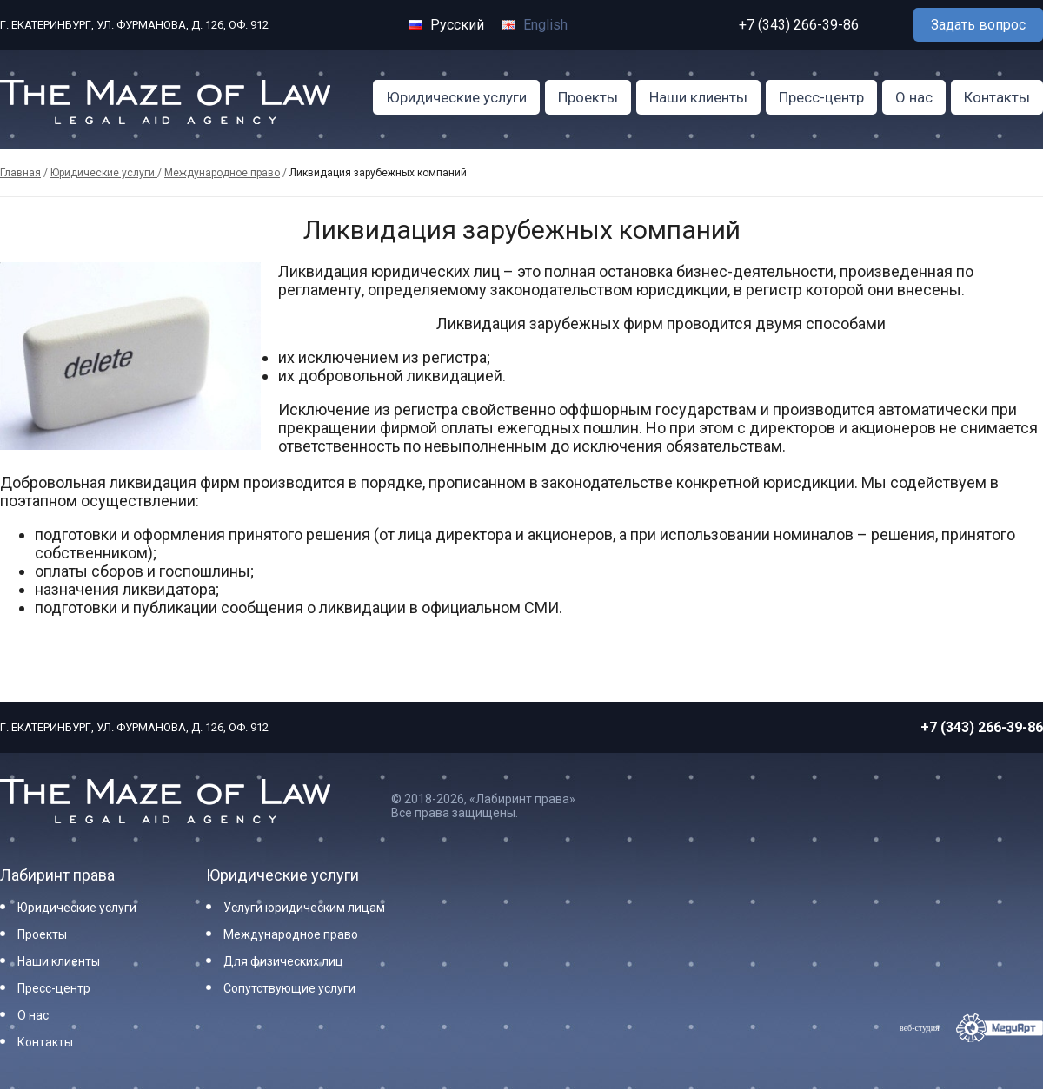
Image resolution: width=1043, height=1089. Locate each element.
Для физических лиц (283, 961)
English (535, 24)
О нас (914, 97)
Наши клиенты (698, 97)
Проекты (588, 97)
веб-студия (920, 1028)
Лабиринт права (57, 875)
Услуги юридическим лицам (304, 907)
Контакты (997, 97)
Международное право (222, 173)
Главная (20, 173)
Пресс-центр (821, 97)
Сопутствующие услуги (289, 988)
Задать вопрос (978, 24)
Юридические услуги (456, 97)
